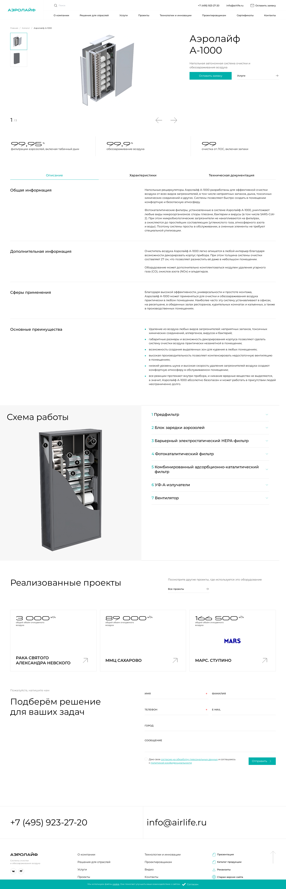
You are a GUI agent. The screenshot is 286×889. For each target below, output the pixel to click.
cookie (116, 884)
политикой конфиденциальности (169, 762)
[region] (210, 458)
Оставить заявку (263, 3)
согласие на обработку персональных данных (187, 759)
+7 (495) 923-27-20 (208, 2)
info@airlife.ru (235, 2)
